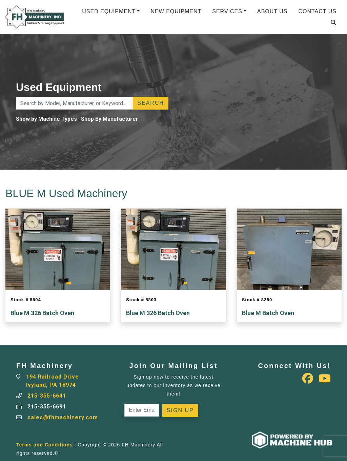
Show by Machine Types (46, 119)
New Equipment (175, 11)
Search (150, 103)
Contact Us (317, 11)
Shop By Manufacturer (109, 119)
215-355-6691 (46, 406)
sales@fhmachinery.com (62, 417)
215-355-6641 (46, 395)
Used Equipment (109, 11)
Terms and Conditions (44, 444)
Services (227, 11)
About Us (272, 11)
